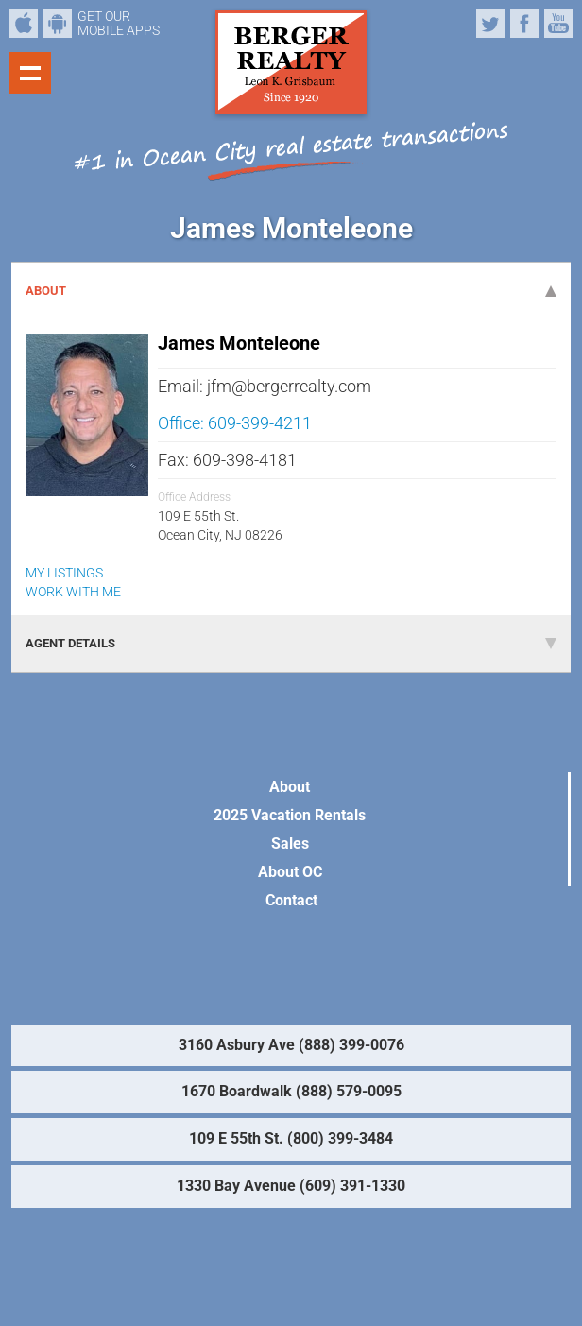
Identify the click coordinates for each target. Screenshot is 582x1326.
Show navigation (30, 73)
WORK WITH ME (73, 591)
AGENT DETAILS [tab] (291, 643)
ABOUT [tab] (291, 291)
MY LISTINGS (64, 572)
